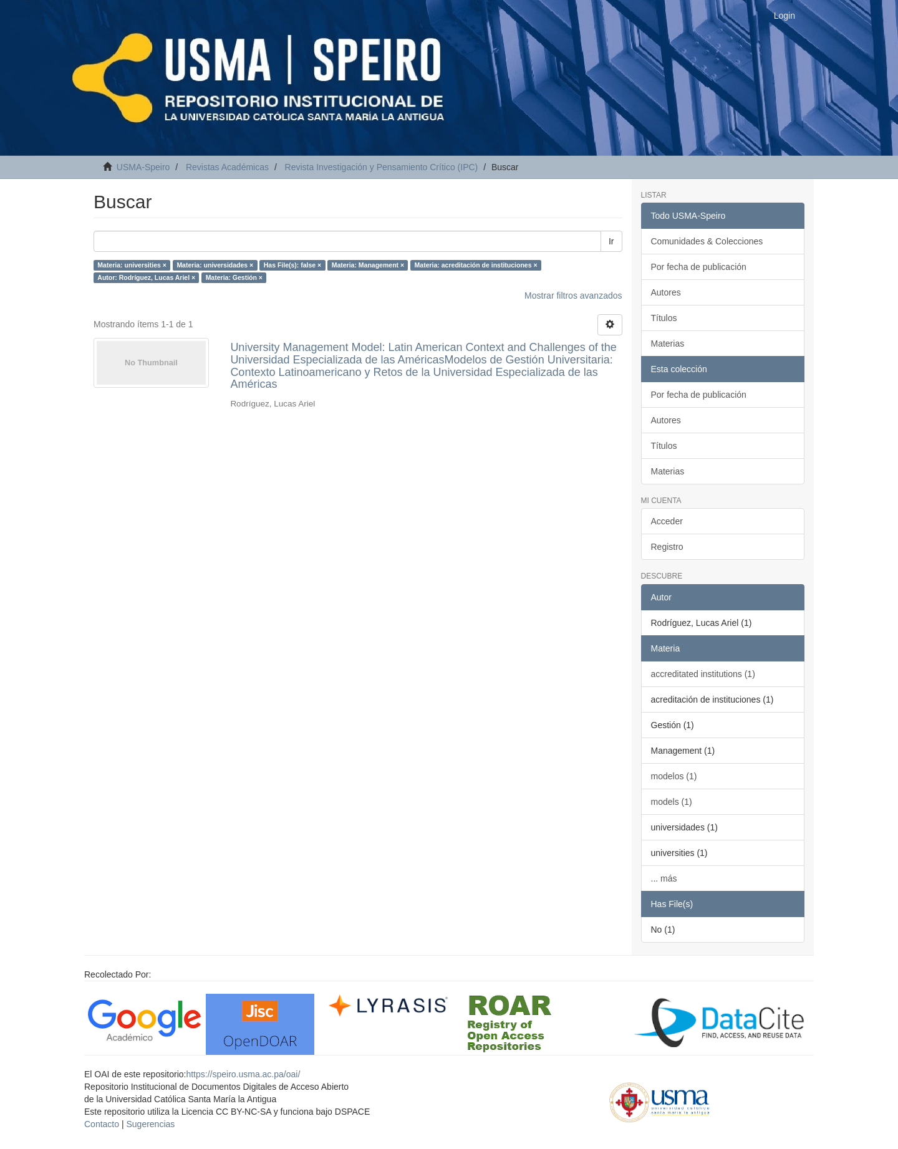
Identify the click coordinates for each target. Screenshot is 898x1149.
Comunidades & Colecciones (707, 241)
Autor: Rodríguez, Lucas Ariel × (146, 277)
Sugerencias (150, 1124)
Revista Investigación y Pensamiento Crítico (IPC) (381, 167)
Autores (666, 292)
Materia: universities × (132, 265)
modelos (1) (674, 776)
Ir (611, 241)
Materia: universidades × (214, 265)
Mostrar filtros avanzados (573, 295)
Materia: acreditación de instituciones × (476, 265)
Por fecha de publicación (698, 267)
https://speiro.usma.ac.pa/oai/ (243, 1074)
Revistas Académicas (227, 167)
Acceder (667, 521)
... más (664, 878)
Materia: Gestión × (234, 277)
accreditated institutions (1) (703, 674)
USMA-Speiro (143, 167)
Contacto (101, 1124)
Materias (668, 344)
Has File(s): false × (293, 265)
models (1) (671, 802)
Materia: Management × (368, 265)
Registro (667, 547)
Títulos (664, 318)
